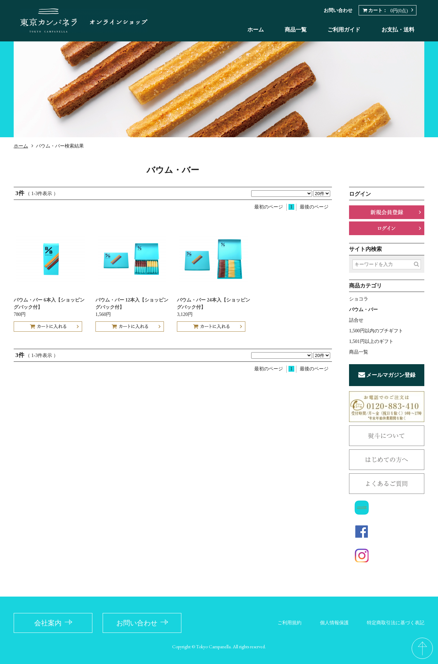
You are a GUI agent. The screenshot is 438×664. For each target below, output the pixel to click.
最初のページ (268, 206)
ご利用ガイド (343, 30)
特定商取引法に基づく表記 (395, 622)
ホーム (255, 30)
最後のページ (314, 206)
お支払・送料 (398, 30)
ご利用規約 (289, 622)
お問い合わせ (338, 10)
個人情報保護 (334, 622)
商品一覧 (296, 30)
